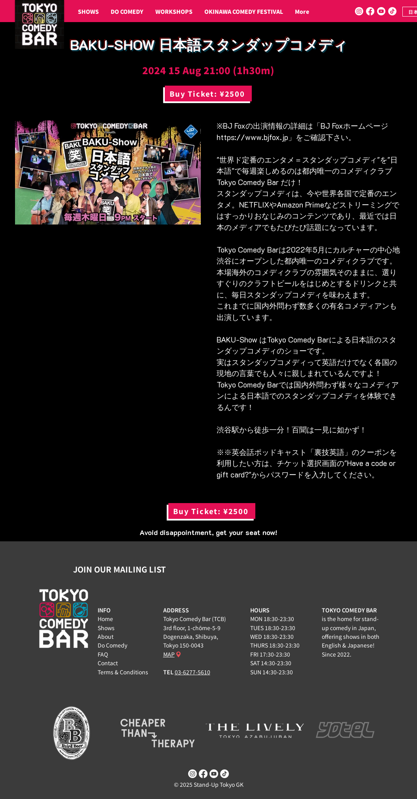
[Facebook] (370, 11)
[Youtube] (381, 11)
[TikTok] (392, 11)
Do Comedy (112, 645)
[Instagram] (359, 11)
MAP (169, 654)
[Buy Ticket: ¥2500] (208, 93)
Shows (106, 628)
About (105, 636)
